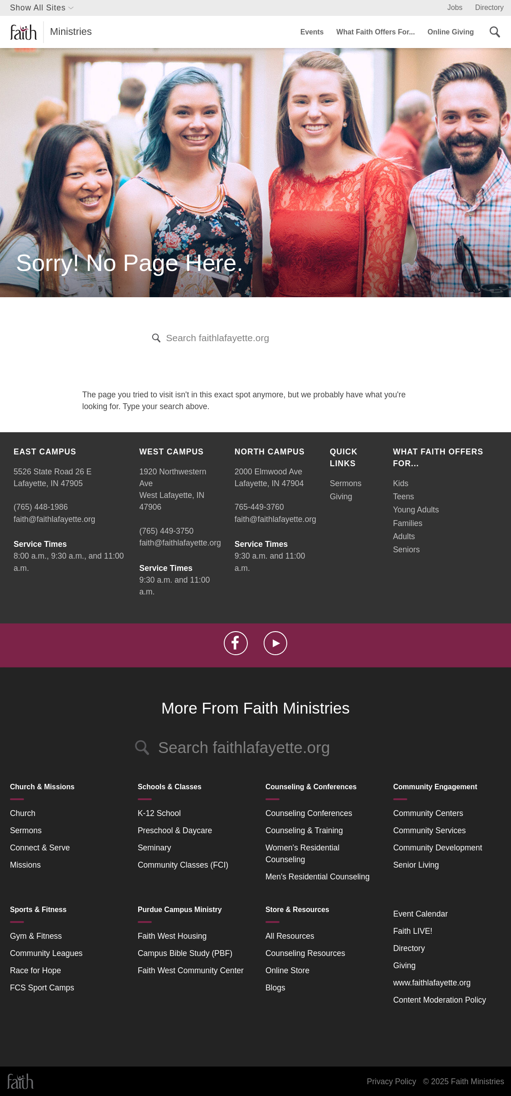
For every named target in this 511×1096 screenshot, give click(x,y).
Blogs (275, 987)
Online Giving (451, 32)
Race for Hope (35, 970)
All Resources (289, 936)
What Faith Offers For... (376, 32)
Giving (341, 496)
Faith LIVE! (413, 931)
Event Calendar (420, 913)
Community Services (429, 830)
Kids (400, 483)
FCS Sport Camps (42, 987)
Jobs (455, 7)
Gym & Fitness (36, 936)
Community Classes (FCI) (183, 864)
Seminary (154, 847)
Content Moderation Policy (439, 999)
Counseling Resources (305, 953)
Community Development (437, 847)
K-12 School (159, 813)
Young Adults (416, 509)
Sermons (346, 483)
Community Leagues (46, 953)
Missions (25, 864)
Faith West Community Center (191, 970)
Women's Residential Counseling (302, 853)
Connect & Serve (40, 847)
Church (22, 813)
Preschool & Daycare (175, 830)
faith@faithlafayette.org (54, 519)
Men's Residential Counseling (317, 876)
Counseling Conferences (308, 813)
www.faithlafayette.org (432, 982)
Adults (404, 536)
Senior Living (416, 864)
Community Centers (428, 813)
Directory (489, 7)
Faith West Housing (172, 936)
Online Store (287, 970)
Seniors (406, 549)
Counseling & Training (304, 830)
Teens (403, 496)
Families (407, 523)
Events (312, 32)
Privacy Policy (391, 1081)
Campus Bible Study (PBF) (185, 953)
